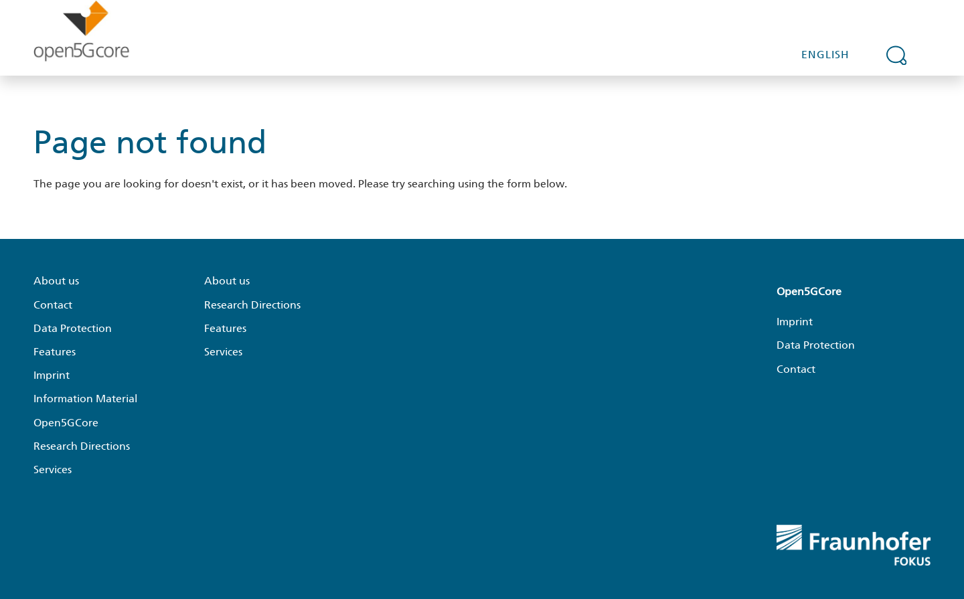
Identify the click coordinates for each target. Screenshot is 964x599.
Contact (52, 304)
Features (54, 351)
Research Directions (81, 446)
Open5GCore (65, 422)
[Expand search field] (896, 55)
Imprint (51, 375)
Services (52, 469)
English (825, 54)
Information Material (85, 398)
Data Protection (72, 328)
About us (56, 280)
